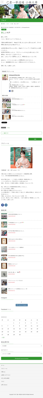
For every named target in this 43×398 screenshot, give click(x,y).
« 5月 (3, 337)
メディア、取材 (7, 113)
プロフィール (4, 368)
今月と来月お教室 (5, 378)
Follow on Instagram (22, 305)
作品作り (8, 119)
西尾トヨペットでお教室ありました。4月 (17, 288)
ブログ (2, 381)
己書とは (3, 371)
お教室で (8, 107)
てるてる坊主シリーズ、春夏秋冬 (16, 247)
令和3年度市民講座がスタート (18, 99)
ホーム (2, 365)
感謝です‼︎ (6, 133)
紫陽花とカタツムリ (12, 264)
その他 (3, 29)
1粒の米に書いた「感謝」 (14, 272)
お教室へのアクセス (5, 375)
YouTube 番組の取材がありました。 (19, 110)
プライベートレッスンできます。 (16, 280)
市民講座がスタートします (18, 104)
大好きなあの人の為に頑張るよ (18, 116)
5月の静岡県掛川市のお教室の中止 (16, 255)
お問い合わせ (4, 384)
